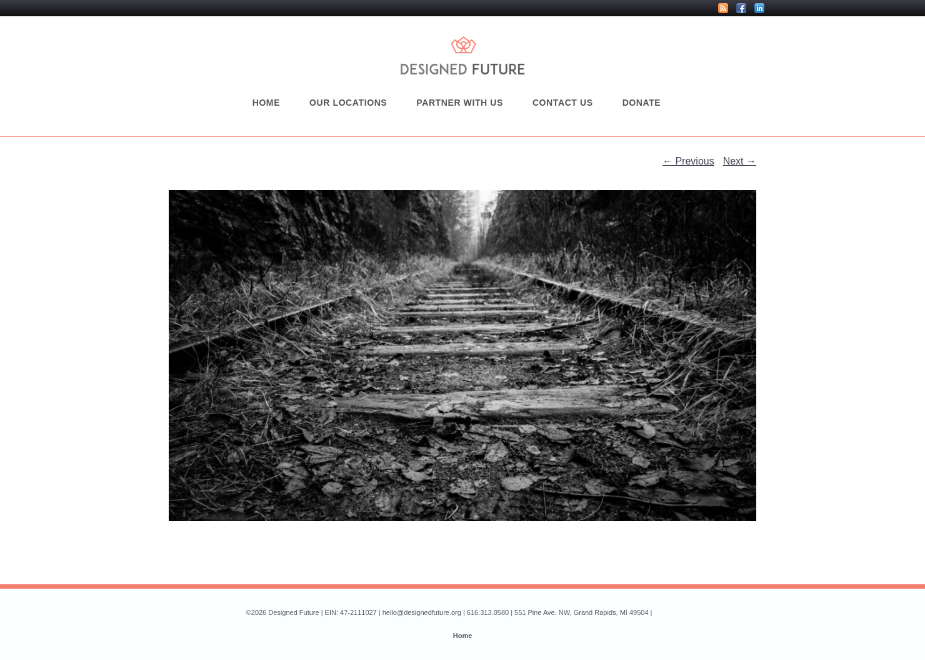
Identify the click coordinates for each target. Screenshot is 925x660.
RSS (723, 8)
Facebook (741, 8)
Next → (739, 161)
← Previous (688, 161)
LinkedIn (759, 8)
